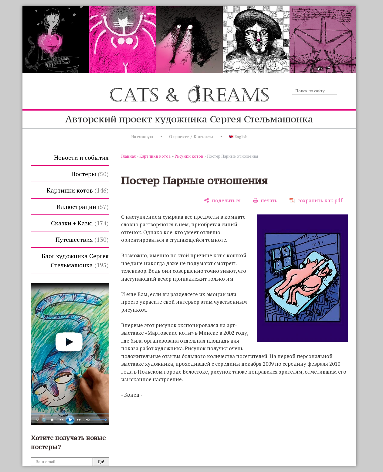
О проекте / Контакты (191, 136)
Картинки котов (78, 190)
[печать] (265, 200)
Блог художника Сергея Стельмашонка (75, 260)
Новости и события (81, 157)
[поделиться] (222, 200)
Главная (128, 156)
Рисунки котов (189, 156)
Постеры (90, 174)
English (238, 136)
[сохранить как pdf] (316, 200)
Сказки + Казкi (80, 223)
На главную (142, 136)
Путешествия (82, 239)
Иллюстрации (82, 207)
